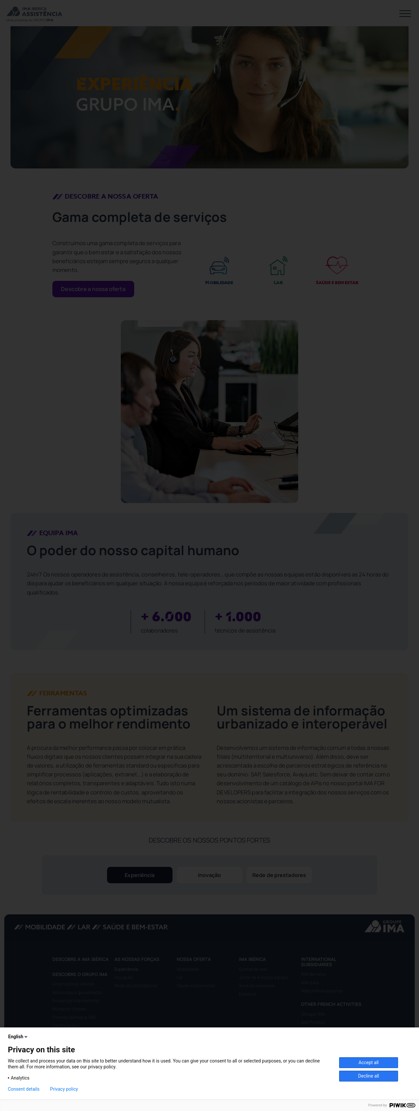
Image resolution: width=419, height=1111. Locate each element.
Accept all (368, 1062)
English (18, 1036)
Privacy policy (64, 1089)
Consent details (24, 1089)
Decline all (368, 1076)
